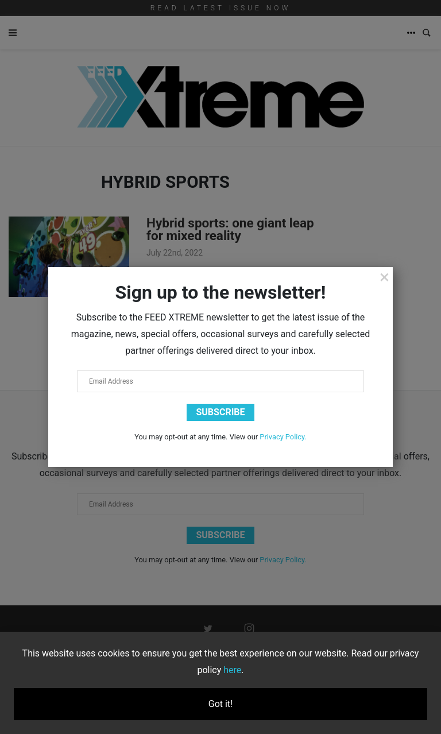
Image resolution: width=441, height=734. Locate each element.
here (232, 670)
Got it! (220, 703)
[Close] (384, 276)
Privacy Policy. (283, 436)
